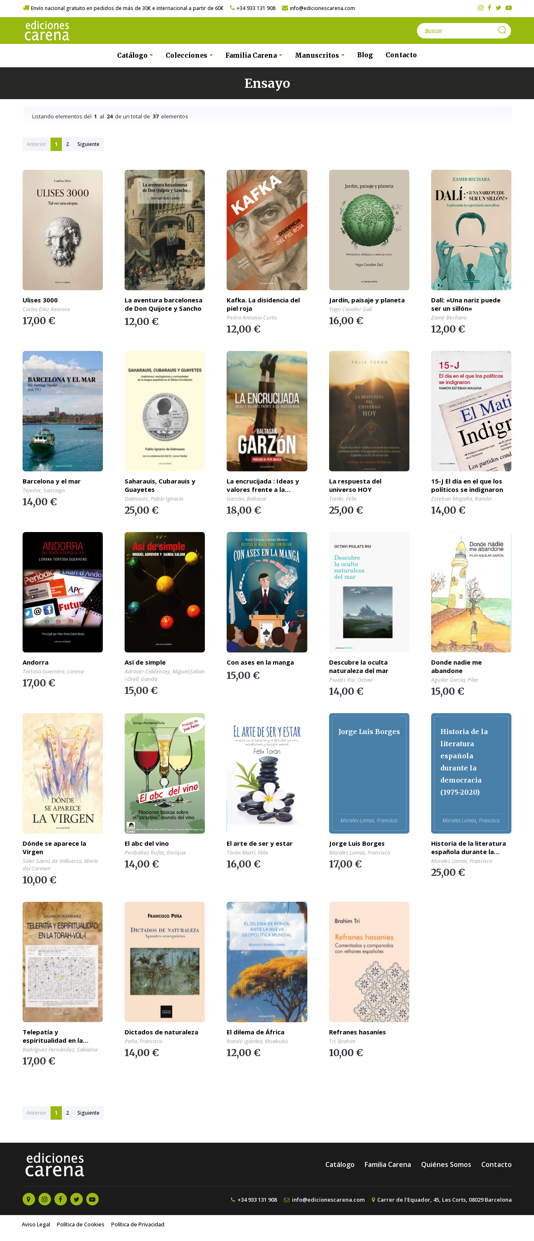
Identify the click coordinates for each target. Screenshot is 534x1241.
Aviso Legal (36, 1224)
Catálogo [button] (133, 55)
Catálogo (340, 1164)
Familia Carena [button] (251, 55)
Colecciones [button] (187, 55)
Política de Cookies (81, 1224)
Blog (365, 55)
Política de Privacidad (137, 1224)
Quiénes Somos (446, 1164)
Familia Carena (388, 1164)
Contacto (401, 55)
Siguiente (88, 144)
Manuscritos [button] (318, 55)
